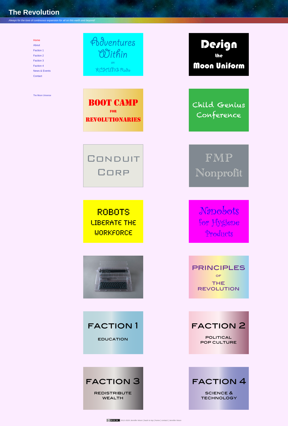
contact (164, 420)
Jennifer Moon (175, 420)
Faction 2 (38, 55)
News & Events (42, 70)
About (36, 45)
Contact (37, 75)
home (157, 420)
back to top (148, 420)
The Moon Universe (42, 95)
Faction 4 (38, 65)
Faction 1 (38, 50)
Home (36, 40)
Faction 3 (38, 60)
